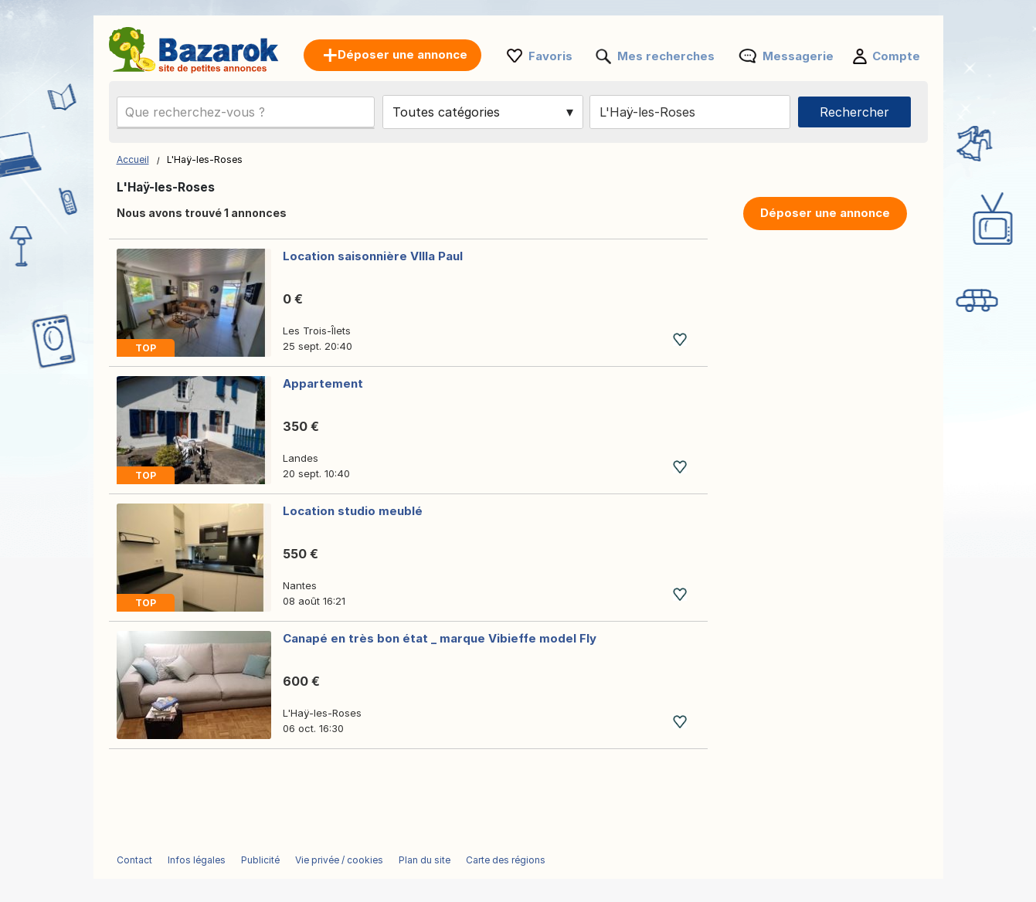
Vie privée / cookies (339, 860)
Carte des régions (505, 860)
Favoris (550, 56)
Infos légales (197, 860)
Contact (134, 860)
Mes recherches (666, 56)
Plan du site (424, 860)
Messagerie (798, 56)
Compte (896, 56)
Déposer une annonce (825, 212)
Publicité (260, 860)
